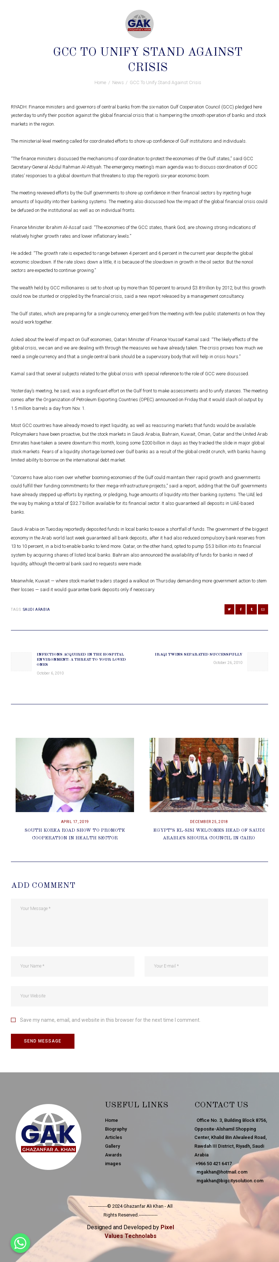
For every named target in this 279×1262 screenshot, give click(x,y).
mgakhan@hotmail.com (220, 1172)
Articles (113, 1137)
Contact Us (221, 1105)
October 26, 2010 (119, 40)
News (152, 40)
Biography (116, 1129)
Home (100, 82)
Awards (113, 1155)
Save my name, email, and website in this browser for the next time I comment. (110, 1020)
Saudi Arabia (36, 610)
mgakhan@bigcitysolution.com (228, 1180)
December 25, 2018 (209, 822)
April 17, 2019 (75, 822)
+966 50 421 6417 (213, 1163)
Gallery (112, 1146)
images (113, 1163)
